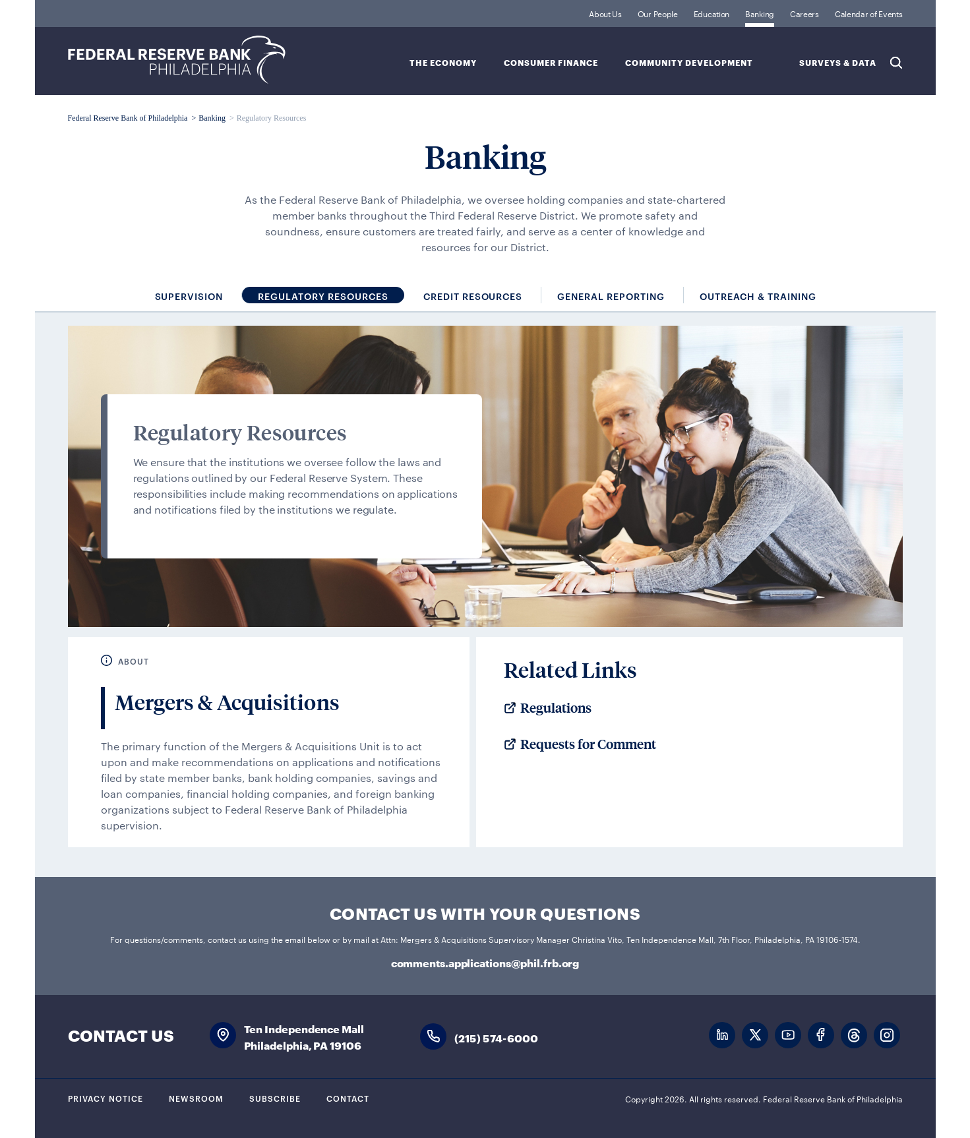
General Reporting (611, 295)
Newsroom (196, 1098)
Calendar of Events (869, 13)
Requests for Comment (588, 744)
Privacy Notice (105, 1098)
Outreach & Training (758, 295)
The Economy (443, 63)
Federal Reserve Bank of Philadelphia (177, 59)
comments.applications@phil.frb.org (485, 962)
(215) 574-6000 (496, 1037)
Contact (347, 1098)
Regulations (555, 708)
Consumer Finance (551, 63)
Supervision (189, 295)
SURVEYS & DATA (837, 63)
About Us (605, 13)
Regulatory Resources (323, 295)
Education (711, 13)
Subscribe (275, 1098)
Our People (658, 13)
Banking (759, 13)
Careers (804, 13)
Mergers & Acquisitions (227, 702)
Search (896, 62)
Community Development (689, 63)
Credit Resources (473, 295)
